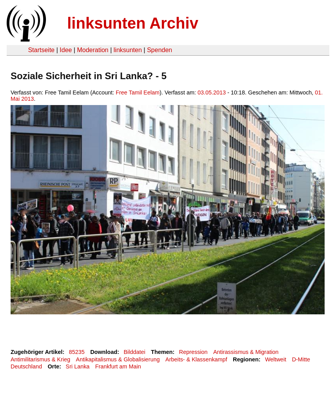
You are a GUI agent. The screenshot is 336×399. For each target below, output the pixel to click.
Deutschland (26, 366)
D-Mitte (301, 359)
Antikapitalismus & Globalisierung (118, 359)
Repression (193, 352)
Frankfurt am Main (118, 366)
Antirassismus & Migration (245, 352)
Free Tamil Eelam (138, 92)
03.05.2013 (211, 92)
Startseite (41, 50)
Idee (66, 50)
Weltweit (275, 359)
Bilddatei (134, 352)
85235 (77, 352)
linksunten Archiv (132, 23)
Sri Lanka (77, 366)
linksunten (127, 50)
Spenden (159, 50)
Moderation (92, 50)
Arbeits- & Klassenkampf (196, 359)
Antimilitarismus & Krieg (40, 359)
